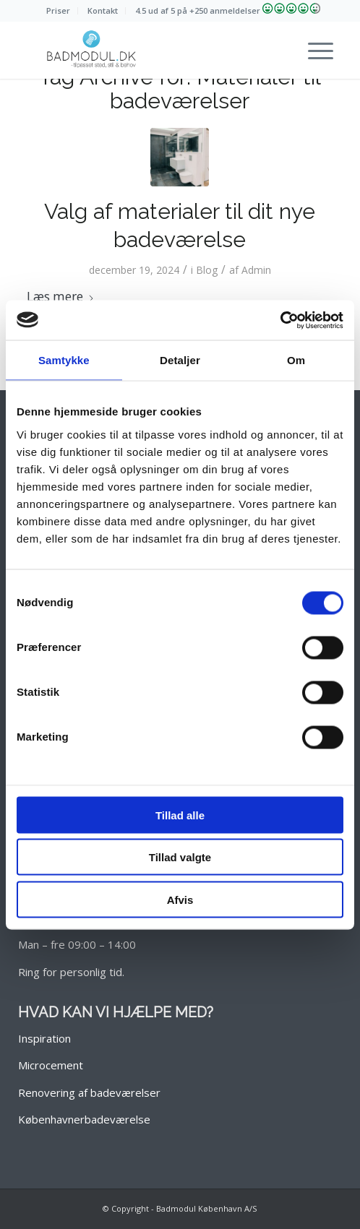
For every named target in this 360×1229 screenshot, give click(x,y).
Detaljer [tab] (180, 360)
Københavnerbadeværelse (84, 1119)
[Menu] (313, 50)
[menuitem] (58, 10)
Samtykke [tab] (64, 360)
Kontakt (102, 10)
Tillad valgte (180, 857)
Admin (256, 270)
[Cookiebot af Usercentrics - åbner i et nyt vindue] (280, 320)
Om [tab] (296, 360)
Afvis (180, 899)
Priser (58, 10)
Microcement (50, 1065)
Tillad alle (180, 814)
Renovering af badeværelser (89, 1092)
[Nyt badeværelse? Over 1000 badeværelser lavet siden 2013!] (149, 50)
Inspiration (44, 1038)
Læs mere (61, 296)
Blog (207, 270)
